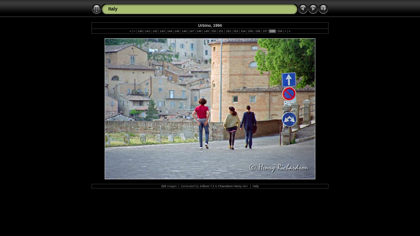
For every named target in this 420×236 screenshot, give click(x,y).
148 (199, 31)
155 (250, 31)
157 (265, 31)
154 (243, 31)
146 (184, 31)
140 (140, 31)
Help (256, 186)
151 (221, 31)
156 (257, 31)
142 (155, 31)
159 (280, 31)
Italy (112, 8)
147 (191, 31)
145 (177, 31)
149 (206, 31)
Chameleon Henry (230, 186)
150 (213, 31)
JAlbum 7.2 (207, 186)
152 (228, 31)
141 (147, 31)
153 (235, 31)
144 (169, 31)
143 (162, 31)
